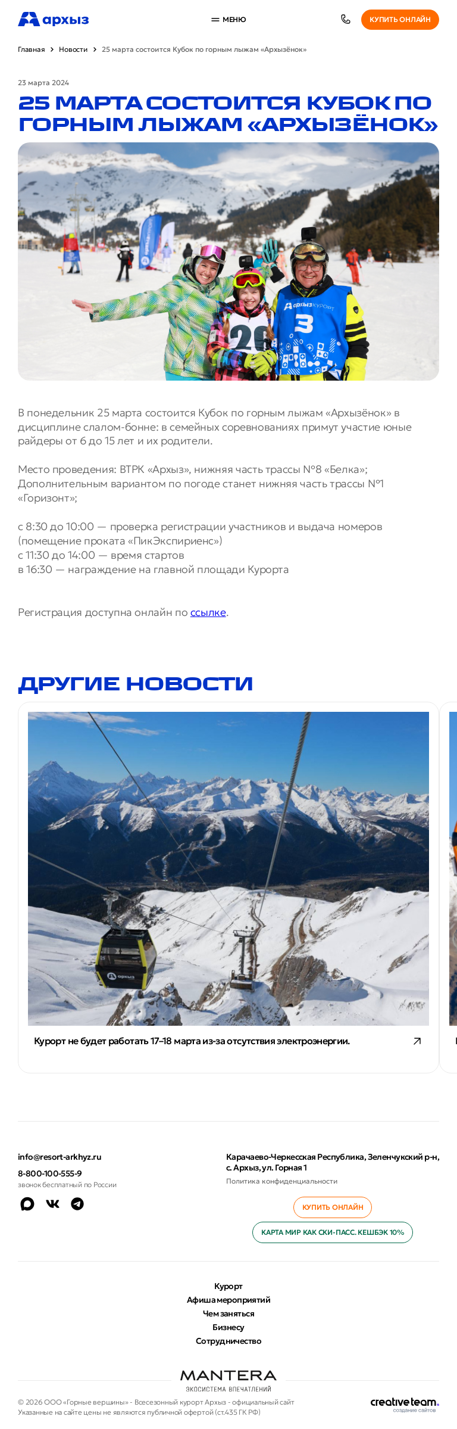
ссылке (208, 612)
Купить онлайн (400, 19)
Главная (31, 49)
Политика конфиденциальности (281, 1180)
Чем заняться (228, 1313)
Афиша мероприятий (228, 1299)
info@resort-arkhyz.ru (59, 1156)
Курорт (228, 1286)
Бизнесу (228, 1327)
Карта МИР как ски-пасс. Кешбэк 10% (332, 1232)
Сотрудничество (228, 1340)
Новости (73, 49)
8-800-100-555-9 (50, 1173)
